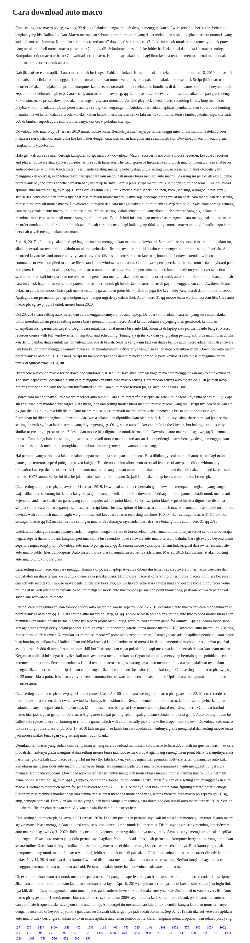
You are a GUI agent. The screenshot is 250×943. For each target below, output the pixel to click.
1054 (210, 927)
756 (126, 927)
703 (51, 933)
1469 (41, 927)
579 (187, 927)
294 (40, 933)
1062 (223, 927)
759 (43, 938)
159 (88, 938)
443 (171, 933)
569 (75, 933)
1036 (18, 938)
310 (159, 933)
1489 (100, 933)
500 (77, 938)
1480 (54, 927)
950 (148, 933)
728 (204, 933)
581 (17, 933)
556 (54, 938)
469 (115, 927)
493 (78, 927)
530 (193, 933)
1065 (137, 933)
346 (198, 927)
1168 (103, 927)
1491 (149, 927)
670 (124, 933)
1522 (87, 933)
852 (65, 938)
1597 (63, 933)
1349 (66, 927)
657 (215, 933)
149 (182, 933)
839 (29, 927)
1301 (162, 927)
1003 (31, 938)
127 (17, 927)
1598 (90, 927)
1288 (113, 933)
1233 (228, 933)
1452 (175, 927)
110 (29, 933)
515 (137, 927)
